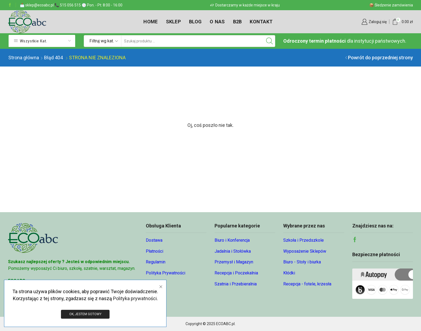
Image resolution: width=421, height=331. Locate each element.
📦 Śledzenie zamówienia (391, 5)
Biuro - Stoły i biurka (302, 261)
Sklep (173, 21)
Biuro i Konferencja (232, 240)
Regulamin (155, 261)
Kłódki (289, 272)
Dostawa (154, 240)
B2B (237, 21)
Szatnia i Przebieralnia (236, 283)
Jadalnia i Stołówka (233, 251)
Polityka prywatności (135, 298)
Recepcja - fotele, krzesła (307, 283)
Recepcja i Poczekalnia (236, 272)
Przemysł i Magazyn (234, 261)
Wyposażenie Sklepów (304, 251)
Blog (195, 21)
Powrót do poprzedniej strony (380, 57)
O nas (217, 21)
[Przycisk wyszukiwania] (269, 41)
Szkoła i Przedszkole (303, 240)
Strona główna (23, 57)
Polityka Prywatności (165, 272)
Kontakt (261, 21)
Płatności (154, 251)
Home (150, 21)
